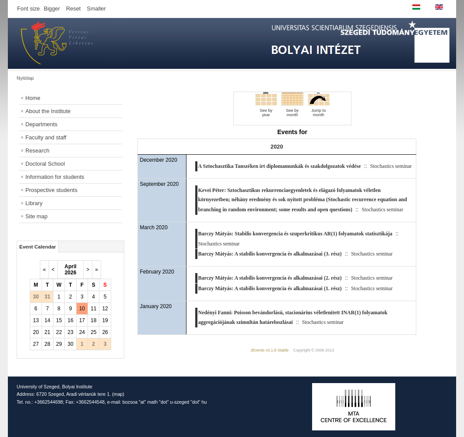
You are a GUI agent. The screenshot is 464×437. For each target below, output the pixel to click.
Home (32, 98)
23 (70, 332)
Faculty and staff (46, 137)
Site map (36, 216)
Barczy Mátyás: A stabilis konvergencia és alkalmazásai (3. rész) (270, 254)
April (70, 266)
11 (93, 309)
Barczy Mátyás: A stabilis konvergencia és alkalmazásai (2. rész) (270, 278)
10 (82, 309)
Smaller (96, 8)
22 (59, 332)
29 (59, 344)
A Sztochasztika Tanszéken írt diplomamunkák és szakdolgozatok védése (279, 166)
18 (93, 320)
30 (70, 344)
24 (82, 332)
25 (93, 332)
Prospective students (51, 190)
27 (36, 344)
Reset (73, 8)
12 (105, 309)
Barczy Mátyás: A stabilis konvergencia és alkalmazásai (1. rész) (270, 288)
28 (47, 344)
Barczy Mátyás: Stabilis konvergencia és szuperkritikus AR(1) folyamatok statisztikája (295, 234)
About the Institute (47, 111)
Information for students (54, 177)
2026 (71, 273)
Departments (41, 124)
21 (47, 332)
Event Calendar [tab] (37, 246)
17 (82, 320)
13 (36, 320)
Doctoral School (45, 163)
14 (47, 320)
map (118, 394)
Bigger (52, 8)
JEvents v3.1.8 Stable (269, 350)
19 (105, 320)
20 (36, 332)
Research (37, 150)
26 (105, 332)
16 (70, 320)
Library (33, 203)
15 (59, 320)
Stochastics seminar (391, 166)
